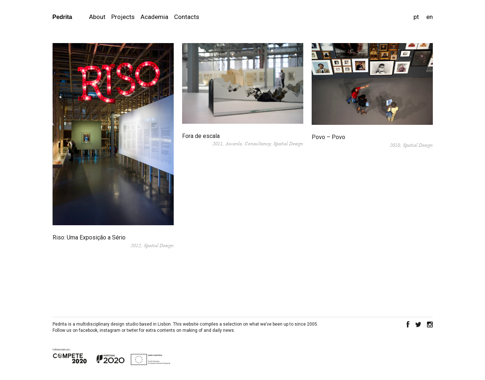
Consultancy (257, 144)
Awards (234, 144)
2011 (217, 144)
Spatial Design (159, 245)
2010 (395, 145)
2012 (136, 245)
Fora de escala (201, 136)
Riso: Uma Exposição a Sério (89, 237)
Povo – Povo (328, 137)
